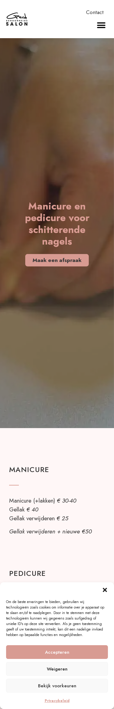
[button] (105, 590)
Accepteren (57, 652)
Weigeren (57, 669)
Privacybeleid (57, 701)
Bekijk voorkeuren (57, 685)
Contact (95, 12)
